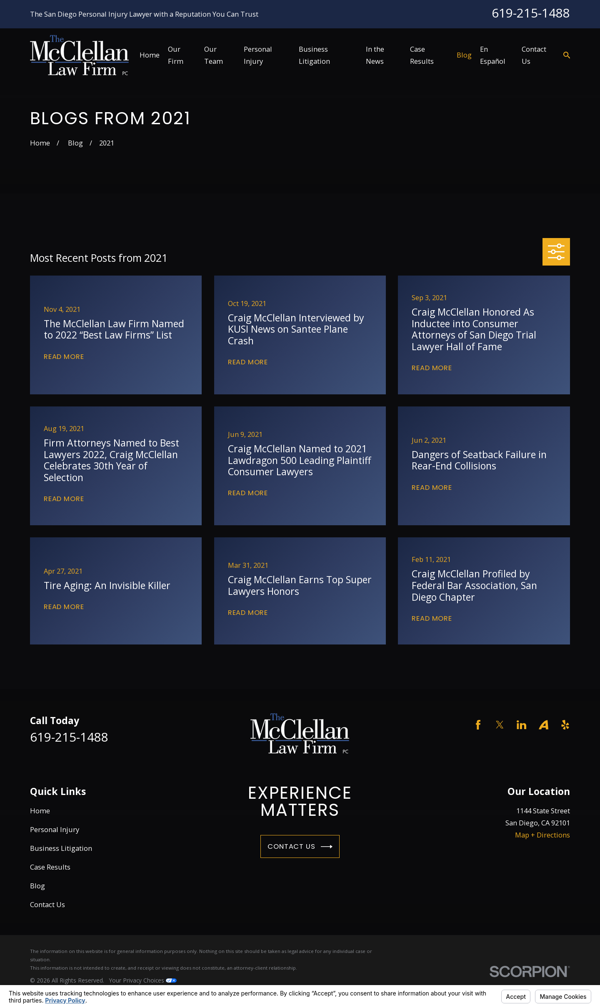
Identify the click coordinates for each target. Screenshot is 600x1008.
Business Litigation (61, 848)
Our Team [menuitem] (213, 55)
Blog (37, 885)
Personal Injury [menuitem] (258, 55)
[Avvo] (543, 725)
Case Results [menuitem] (422, 55)
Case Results (50, 867)
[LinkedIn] (521, 725)
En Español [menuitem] (492, 55)
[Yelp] (565, 725)
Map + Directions (542, 835)
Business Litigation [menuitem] (314, 55)
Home (40, 810)
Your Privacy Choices (143, 980)
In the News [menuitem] (375, 55)
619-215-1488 (531, 12)
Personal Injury (54, 829)
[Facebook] (478, 725)
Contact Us (300, 847)
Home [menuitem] (150, 55)
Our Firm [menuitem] (175, 55)
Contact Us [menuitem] (534, 55)
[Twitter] (500, 725)
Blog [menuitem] (464, 55)
